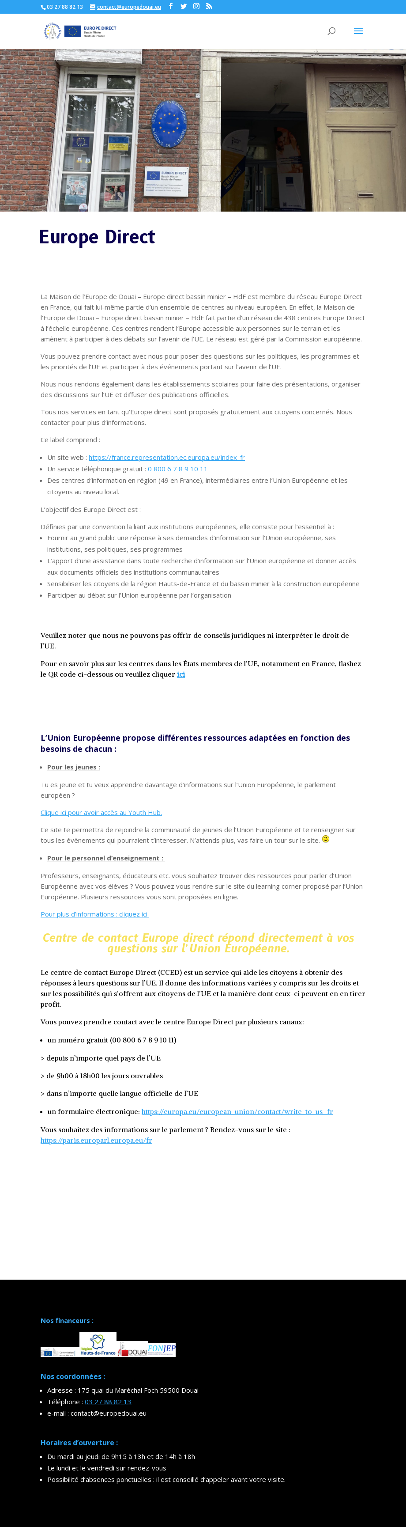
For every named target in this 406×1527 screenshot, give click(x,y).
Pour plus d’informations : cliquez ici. (95, 913)
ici (181, 674)
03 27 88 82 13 (108, 1401)
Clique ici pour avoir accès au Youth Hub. (101, 812)
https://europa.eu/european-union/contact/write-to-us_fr (237, 1111)
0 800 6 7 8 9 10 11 (178, 468)
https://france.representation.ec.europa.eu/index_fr (167, 457)
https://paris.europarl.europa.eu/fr (96, 1140)
